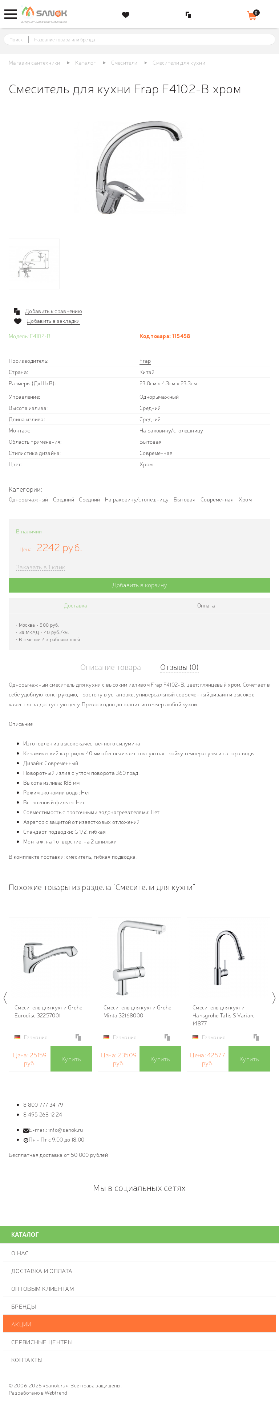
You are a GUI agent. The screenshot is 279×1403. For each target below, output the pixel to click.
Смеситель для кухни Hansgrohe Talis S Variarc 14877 (224, 1015)
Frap (145, 360)
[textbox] (146, 39)
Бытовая (185, 499)
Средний (63, 499)
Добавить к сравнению (53, 310)
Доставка (75, 605)
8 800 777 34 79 (43, 1104)
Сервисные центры (42, 1342)
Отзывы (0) (179, 666)
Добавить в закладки (53, 320)
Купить (71, 1058)
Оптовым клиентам (42, 1288)
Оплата (206, 605)
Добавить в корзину (139, 584)
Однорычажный (28, 499)
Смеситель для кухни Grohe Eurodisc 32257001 (48, 1011)
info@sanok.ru (65, 1129)
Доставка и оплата (41, 1270)
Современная (217, 499)
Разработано (24, 1392)
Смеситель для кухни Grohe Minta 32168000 (137, 1011)
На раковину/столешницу (137, 499)
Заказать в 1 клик (40, 567)
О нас (20, 1253)
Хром (245, 499)
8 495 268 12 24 (42, 1114)
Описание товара (110, 666)
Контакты (27, 1359)
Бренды (23, 1306)
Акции (21, 1324)
